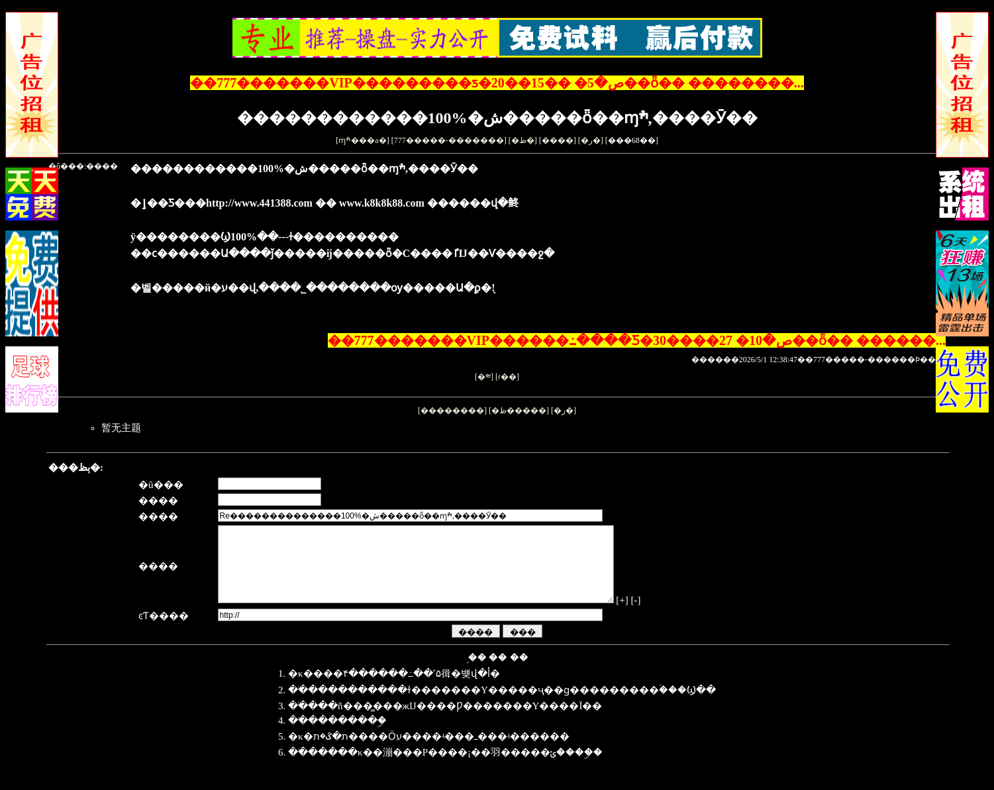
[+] (658, 616)
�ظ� (522, 140)
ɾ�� (507, 376)
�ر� (591, 140)
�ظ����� (518, 410)
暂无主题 (121, 427)
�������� (452, 410)
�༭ (484, 376)
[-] (671, 616)
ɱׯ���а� (362, 140)
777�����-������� (449, 140)
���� (557, 140)
